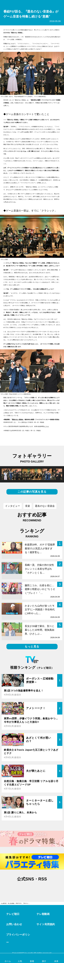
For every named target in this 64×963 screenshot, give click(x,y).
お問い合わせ (14, 924)
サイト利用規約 (45, 924)
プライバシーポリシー (18, 938)
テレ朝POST (32, 3)
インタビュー (12, 506)
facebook (32, 887)
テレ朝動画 (43, 914)
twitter (23, 887)
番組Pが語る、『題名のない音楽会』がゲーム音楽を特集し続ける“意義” (24, 903)
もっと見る (32, 646)
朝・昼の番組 (11, 903)
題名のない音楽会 (17, 419)
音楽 (27, 506)
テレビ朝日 (12, 914)
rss (40, 887)
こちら (47, 426)
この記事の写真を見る (32, 491)
